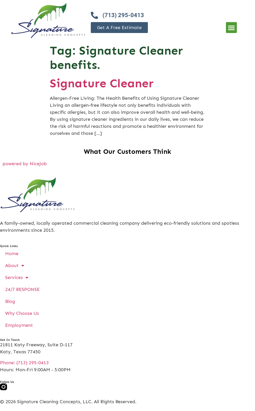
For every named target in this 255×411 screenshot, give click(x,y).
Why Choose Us (22, 313)
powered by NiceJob (25, 164)
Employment (19, 325)
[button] (231, 27)
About (14, 265)
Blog (10, 301)
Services (16, 277)
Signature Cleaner (102, 83)
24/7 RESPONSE (22, 289)
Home (11, 253)
